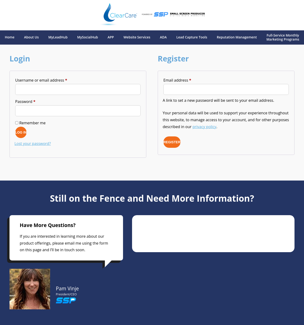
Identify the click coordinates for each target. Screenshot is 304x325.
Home (9, 37)
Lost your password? (32, 143)
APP (111, 37)
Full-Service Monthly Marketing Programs (282, 37)
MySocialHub (87, 37)
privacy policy (204, 126)
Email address (185, 79)
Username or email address (49, 79)
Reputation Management (237, 37)
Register (171, 142)
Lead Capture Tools (191, 37)
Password (33, 101)
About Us (31, 37)
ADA (163, 37)
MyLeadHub (57, 37)
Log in (21, 132)
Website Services (137, 37)
